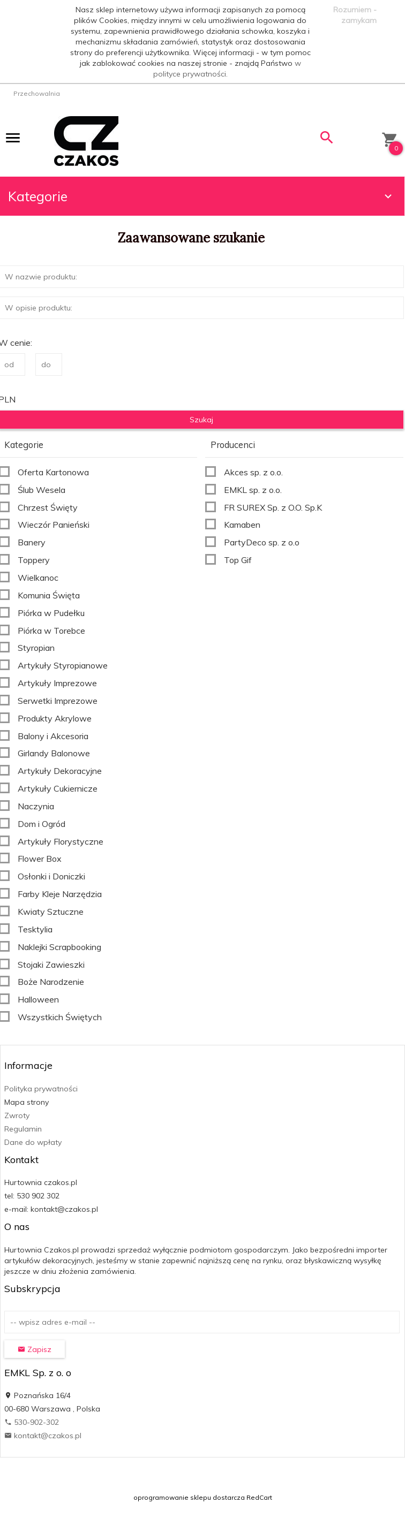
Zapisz (34, 1349)
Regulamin (23, 1129)
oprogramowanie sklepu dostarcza (189, 1497)
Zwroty (16, 1115)
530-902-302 (31, 1422)
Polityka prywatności (41, 1089)
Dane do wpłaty (33, 1142)
